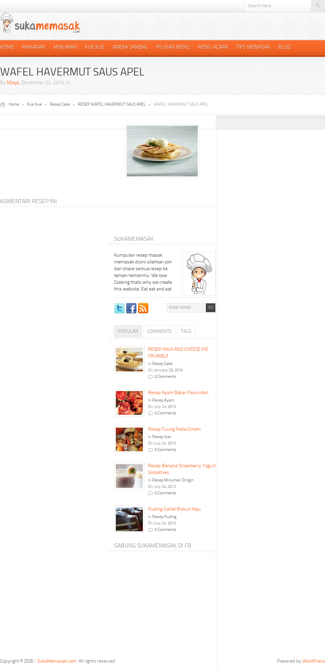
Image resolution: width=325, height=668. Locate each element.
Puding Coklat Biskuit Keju (174, 509)
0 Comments (165, 377)
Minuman (65, 47)
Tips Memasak (253, 47)
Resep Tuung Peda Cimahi (174, 429)
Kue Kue (95, 47)
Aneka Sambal (130, 47)
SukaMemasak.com (57, 661)
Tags (186, 331)
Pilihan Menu (173, 47)
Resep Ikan (162, 437)
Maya (13, 83)
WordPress (313, 661)
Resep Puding (164, 517)
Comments (159, 331)
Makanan (33, 47)
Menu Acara (213, 47)
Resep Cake (60, 105)
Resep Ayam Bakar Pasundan (178, 392)
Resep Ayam (163, 400)
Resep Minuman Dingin (173, 480)
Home (7, 47)
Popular (128, 331)
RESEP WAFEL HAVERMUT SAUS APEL (112, 105)
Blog (285, 47)
